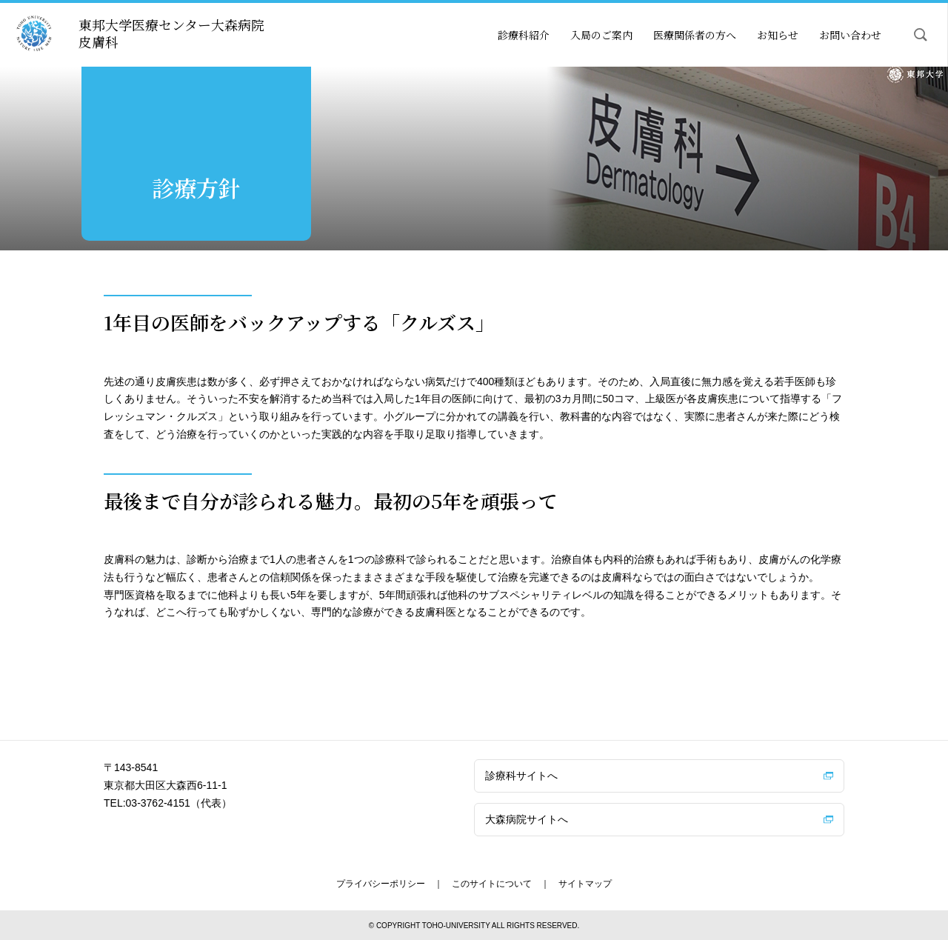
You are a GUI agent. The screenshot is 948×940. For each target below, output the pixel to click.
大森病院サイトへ (526, 819)
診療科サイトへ (521, 775)
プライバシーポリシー (380, 884)
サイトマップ (585, 884)
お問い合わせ (850, 34)
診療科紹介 (524, 34)
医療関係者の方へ (694, 34)
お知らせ (777, 34)
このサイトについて (492, 884)
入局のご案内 (601, 34)
